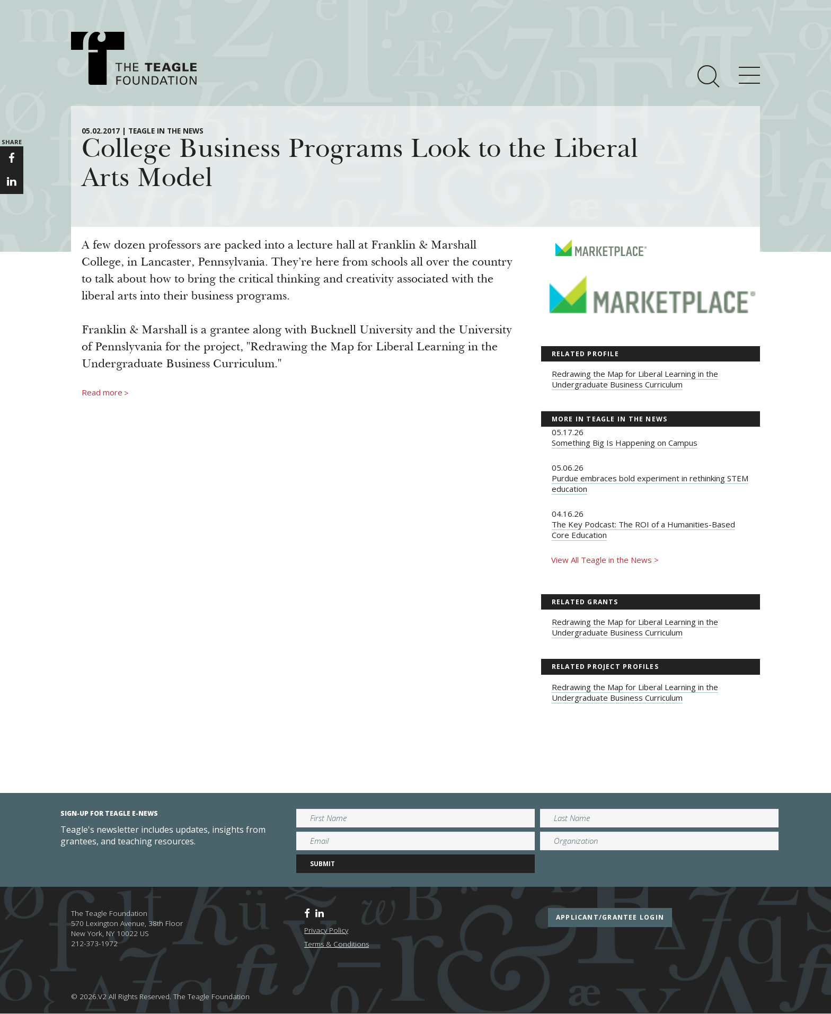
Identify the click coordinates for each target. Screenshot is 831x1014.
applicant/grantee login (610, 917)
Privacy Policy (326, 930)
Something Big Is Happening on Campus (624, 442)
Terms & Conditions (336, 944)
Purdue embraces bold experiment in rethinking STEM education (650, 483)
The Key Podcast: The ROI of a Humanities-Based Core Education (643, 529)
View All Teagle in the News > (605, 559)
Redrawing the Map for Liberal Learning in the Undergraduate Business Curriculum (635, 379)
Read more (105, 393)
